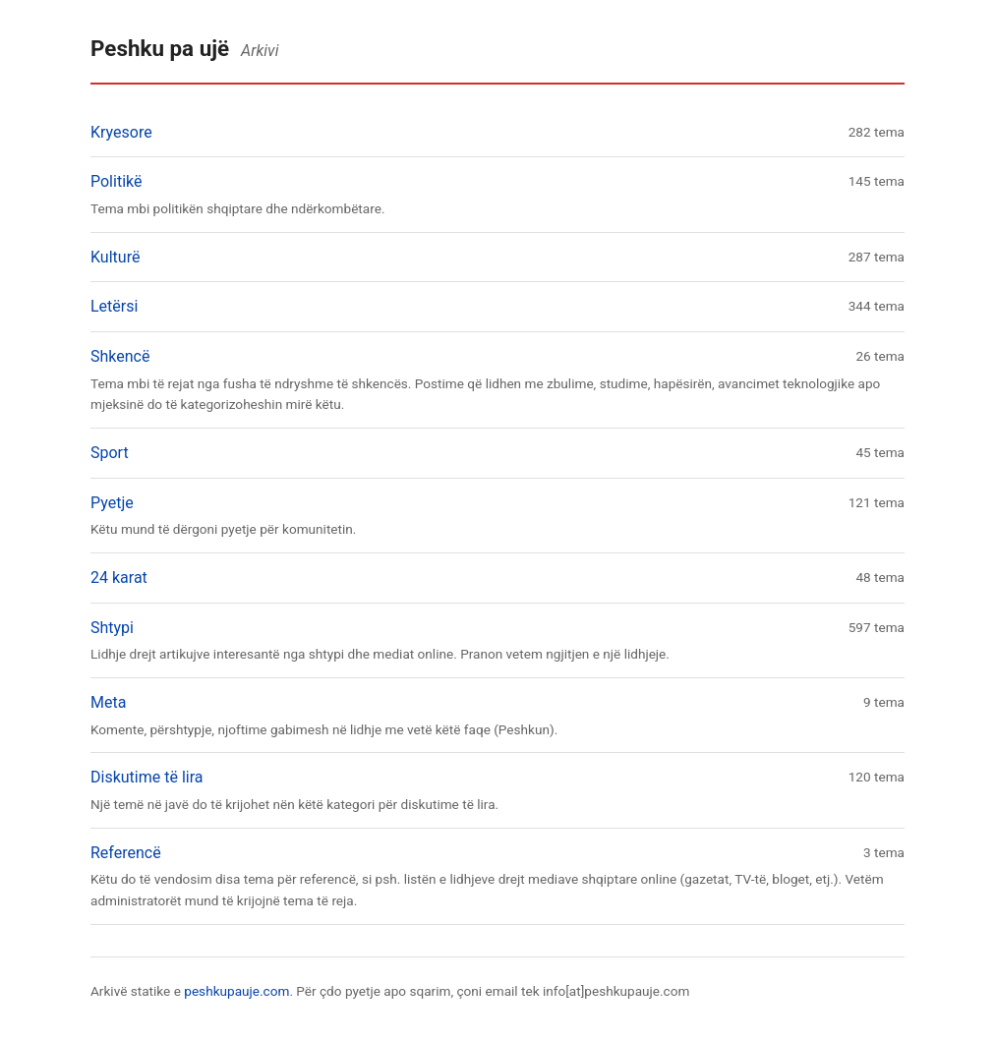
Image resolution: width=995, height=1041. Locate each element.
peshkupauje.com (236, 991)
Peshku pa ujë (159, 48)
